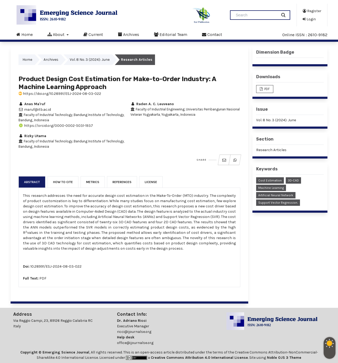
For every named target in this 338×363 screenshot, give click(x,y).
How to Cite (63, 182)
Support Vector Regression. (278, 202)
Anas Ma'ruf (31, 104)
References (122, 182)
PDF (42, 278)
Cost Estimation (270, 180)
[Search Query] (256, 15)
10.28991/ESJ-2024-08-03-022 (56, 266)
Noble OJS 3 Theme (283, 357)
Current (93, 34)
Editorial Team (170, 34)
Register (312, 10)
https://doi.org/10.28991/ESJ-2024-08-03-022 (59, 93)
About (56, 34)
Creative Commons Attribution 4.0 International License (199, 357)
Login (309, 19)
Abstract (32, 182)
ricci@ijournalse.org (134, 331)
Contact (212, 34)
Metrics (92, 182)
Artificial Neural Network (275, 195)
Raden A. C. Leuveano (152, 104)
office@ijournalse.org (135, 343)
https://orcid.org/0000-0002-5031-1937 (55, 125)
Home (24, 34)
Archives (128, 34)
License (151, 182)
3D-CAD (293, 180)
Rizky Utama (32, 136)
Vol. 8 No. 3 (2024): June (90, 59)
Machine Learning (271, 188)
